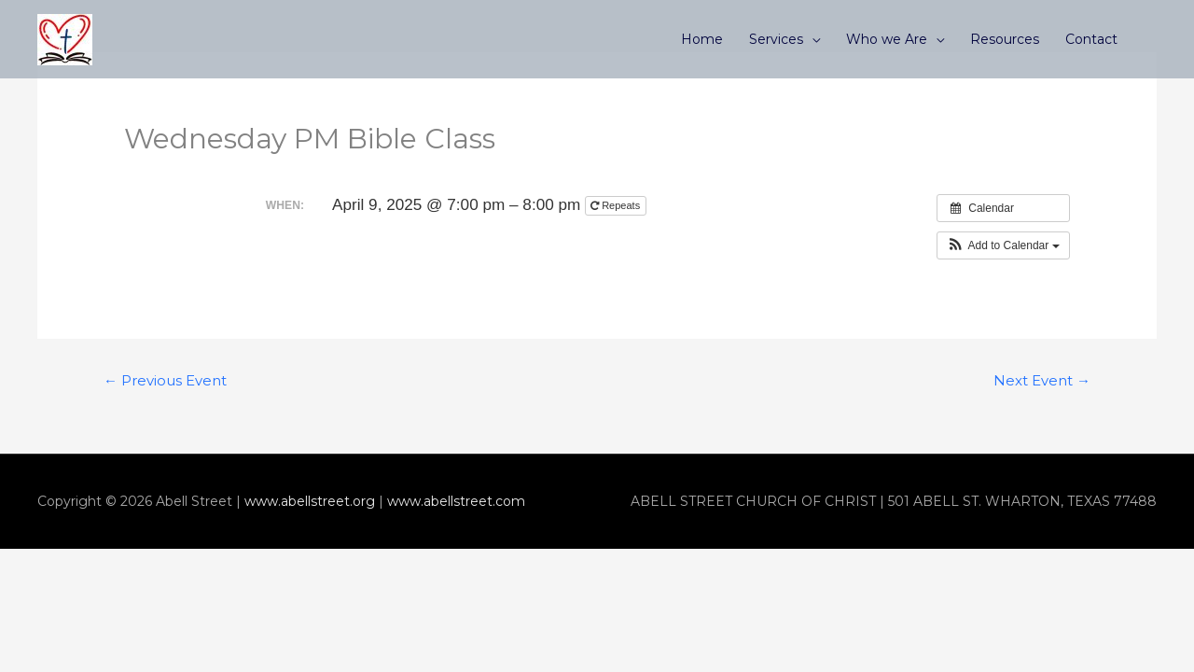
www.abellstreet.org (309, 501)
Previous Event (165, 380)
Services (776, 39)
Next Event (1041, 380)
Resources (1004, 39)
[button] (1003, 245)
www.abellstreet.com (456, 501)
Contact (1091, 39)
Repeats (616, 205)
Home (702, 39)
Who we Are (886, 39)
